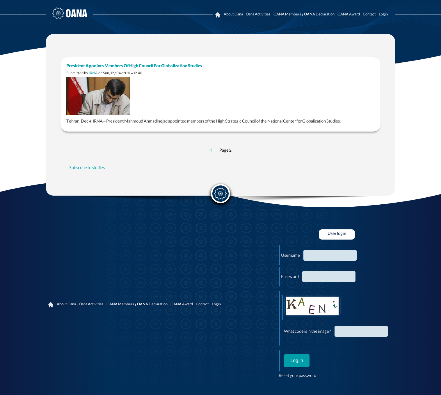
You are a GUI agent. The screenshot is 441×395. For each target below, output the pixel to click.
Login (383, 15)
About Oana (233, 15)
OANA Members (287, 15)
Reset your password (297, 376)
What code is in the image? (307, 332)
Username (290, 256)
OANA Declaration (319, 15)
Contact (369, 15)
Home (217, 14)
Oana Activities (258, 15)
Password (290, 277)
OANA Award (348, 15)
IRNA (93, 73)
